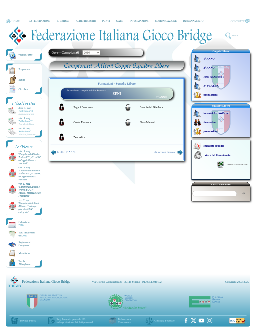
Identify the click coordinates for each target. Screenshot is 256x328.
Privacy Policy (28, 320)
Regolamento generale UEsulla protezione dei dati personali (75, 320)
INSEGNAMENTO (193, 21)
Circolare (23, 89)
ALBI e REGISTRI (86, 21)
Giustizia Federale (164, 320)
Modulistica (24, 253)
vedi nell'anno (25, 54)
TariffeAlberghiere (24, 262)
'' (29, 159)
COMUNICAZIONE (166, 21)
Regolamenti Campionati (24, 243)
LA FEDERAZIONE (39, 21)
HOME (13, 21)
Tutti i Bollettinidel (26, 234)
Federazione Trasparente (125, 320)
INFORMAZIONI (139, 21)
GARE (119, 21)
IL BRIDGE (63, 21)
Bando (21, 79)
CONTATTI (240, 21)
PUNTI (106, 21)
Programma (24, 69)
